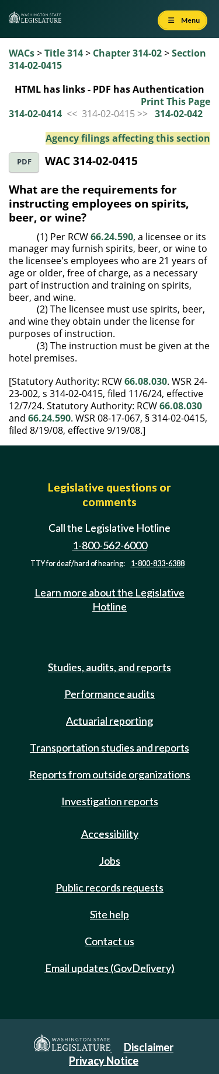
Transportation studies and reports (109, 747)
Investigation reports (109, 801)
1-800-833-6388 (158, 563)
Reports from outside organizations (109, 774)
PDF (24, 162)
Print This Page (175, 101)
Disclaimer (148, 1047)
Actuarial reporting (109, 720)
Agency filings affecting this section (128, 138)
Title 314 (63, 53)
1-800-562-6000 (109, 545)
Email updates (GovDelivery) (110, 967)
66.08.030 (145, 381)
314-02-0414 (35, 113)
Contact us (109, 941)
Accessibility (109, 833)
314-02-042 (179, 113)
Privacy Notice (103, 1060)
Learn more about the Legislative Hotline (109, 599)
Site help (109, 914)
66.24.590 (112, 236)
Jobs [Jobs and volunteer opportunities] (109, 860)
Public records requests (109, 887)
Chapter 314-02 (127, 53)
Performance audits (109, 693)
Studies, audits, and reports (109, 667)
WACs (21, 53)
